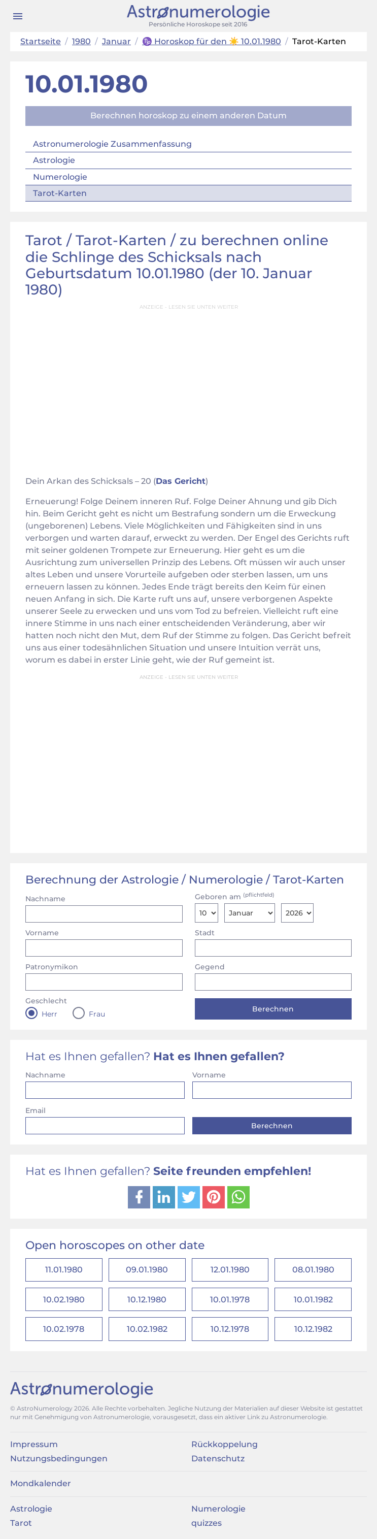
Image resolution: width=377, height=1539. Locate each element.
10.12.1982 (313, 1330)
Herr (49, 1014)
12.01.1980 (230, 1270)
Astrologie (54, 160)
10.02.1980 (64, 1300)
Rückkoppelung (224, 1445)
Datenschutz (218, 1459)
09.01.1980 (147, 1270)
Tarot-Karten (60, 193)
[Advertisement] (188, 387)
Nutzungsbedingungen (59, 1459)
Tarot (21, 1524)
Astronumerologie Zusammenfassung (112, 144)
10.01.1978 (230, 1300)
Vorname (42, 932)
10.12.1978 (230, 1330)
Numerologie (60, 177)
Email (35, 1110)
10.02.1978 (63, 1330)
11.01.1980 (64, 1270)
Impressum (34, 1445)
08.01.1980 (313, 1270)
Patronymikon (51, 966)
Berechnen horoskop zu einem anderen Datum (188, 115)
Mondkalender (40, 1484)
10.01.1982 (313, 1300)
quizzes (206, 1524)
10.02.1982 (147, 1330)
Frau (97, 1014)
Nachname (45, 898)
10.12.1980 (146, 1300)
